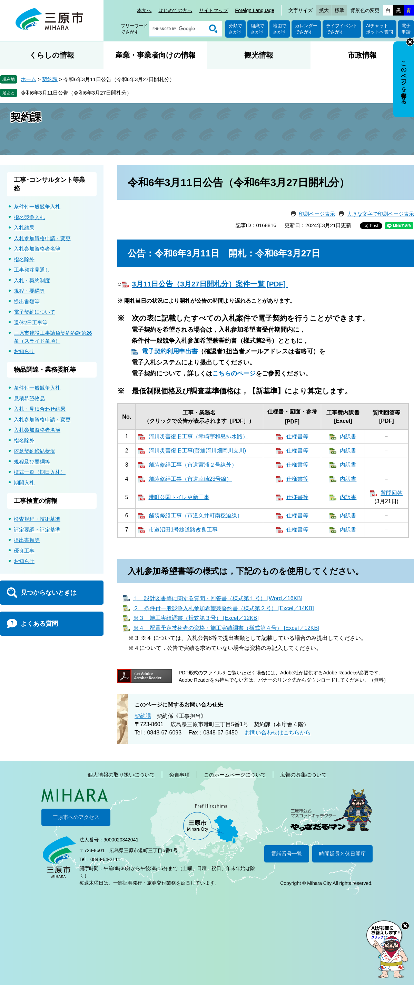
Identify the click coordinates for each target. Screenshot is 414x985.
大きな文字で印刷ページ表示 (380, 214)
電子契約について (34, 312)
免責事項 (179, 775)
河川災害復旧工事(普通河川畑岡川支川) (198, 451)
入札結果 (24, 228)
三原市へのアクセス (76, 817)
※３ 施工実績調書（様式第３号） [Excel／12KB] (196, 618)
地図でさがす (279, 29)
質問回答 (392, 493)
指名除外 (24, 259)
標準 (339, 10)
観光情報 (258, 55)
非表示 (410, 42)
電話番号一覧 (286, 854)
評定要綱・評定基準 (37, 530)
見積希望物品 (29, 398)
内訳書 (348, 436)
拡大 (324, 10)
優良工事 (24, 551)
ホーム (28, 79)
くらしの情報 (51, 55)
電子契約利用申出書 (170, 351)
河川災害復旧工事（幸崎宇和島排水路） (198, 436)
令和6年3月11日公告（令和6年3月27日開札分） (76, 93)
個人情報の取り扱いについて (121, 775)
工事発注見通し (32, 270)
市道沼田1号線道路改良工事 (183, 530)
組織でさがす (257, 29)
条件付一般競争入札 (37, 206)
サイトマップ (213, 10)
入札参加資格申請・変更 (42, 238)
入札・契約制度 (32, 280)
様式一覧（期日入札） (40, 472)
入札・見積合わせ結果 (40, 409)
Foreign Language (254, 10)
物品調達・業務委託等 (45, 369)
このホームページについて (235, 775)
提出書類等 (27, 301)
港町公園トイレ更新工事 (179, 497)
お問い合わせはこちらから (278, 732)
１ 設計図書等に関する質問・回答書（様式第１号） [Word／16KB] (217, 598)
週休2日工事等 (31, 322)
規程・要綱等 (29, 291)
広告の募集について (303, 775)
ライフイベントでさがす (341, 29)
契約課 (50, 79)
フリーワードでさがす (134, 29)
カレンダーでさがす (306, 29)
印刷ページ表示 (317, 214)
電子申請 (406, 29)
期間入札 (24, 483)
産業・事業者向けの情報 (155, 55)
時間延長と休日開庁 (342, 854)
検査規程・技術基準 (37, 519)
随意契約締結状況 (34, 451)
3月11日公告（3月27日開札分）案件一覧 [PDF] (210, 284)
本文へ (144, 10)
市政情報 (362, 55)
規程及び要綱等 (32, 462)
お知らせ (24, 351)
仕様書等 (297, 436)
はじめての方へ (175, 10)
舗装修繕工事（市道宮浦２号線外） (193, 465)
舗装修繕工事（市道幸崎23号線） (190, 479)
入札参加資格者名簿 (37, 249)
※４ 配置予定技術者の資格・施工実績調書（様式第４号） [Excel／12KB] (226, 628)
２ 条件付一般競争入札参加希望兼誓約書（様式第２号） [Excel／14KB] (223, 608)
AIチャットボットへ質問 (379, 29)
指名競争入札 (29, 217)
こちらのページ (234, 373)
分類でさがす (235, 29)
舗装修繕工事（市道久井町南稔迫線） (196, 515)
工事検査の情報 (35, 500)
